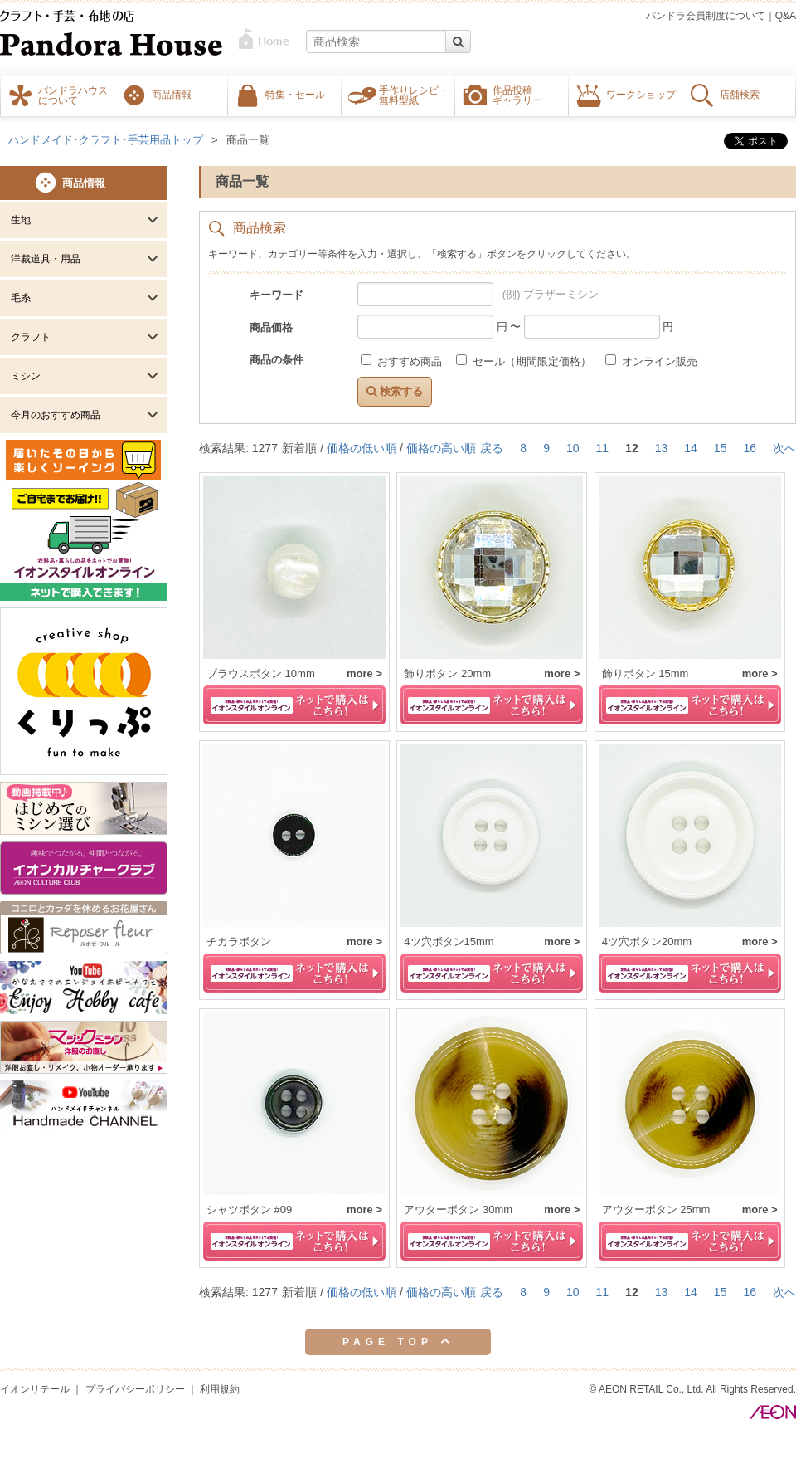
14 (690, 448)
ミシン (26, 376)
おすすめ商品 (402, 361)
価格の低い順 (361, 448)
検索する (394, 391)
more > (364, 673)
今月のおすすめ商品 (55, 415)
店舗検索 (740, 94)
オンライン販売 (651, 361)
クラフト (31, 337)
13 (661, 448)
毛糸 (21, 298)
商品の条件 (276, 360)
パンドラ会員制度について (705, 16)
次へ (784, 448)
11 (602, 448)
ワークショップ (641, 94)
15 (720, 448)
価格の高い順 (441, 448)
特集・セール (295, 94)
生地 (21, 220)
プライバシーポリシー (135, 1389)
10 (573, 448)
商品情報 (172, 94)
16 (749, 448)
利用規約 (220, 1389)
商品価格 (271, 327)
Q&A (785, 16)
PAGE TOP (398, 1341)
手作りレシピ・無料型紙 (414, 95)
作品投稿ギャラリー (517, 95)
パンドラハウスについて (73, 95)
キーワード (276, 295)
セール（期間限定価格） (525, 361)
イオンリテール (35, 1389)
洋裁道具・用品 (45, 259)
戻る (491, 448)
